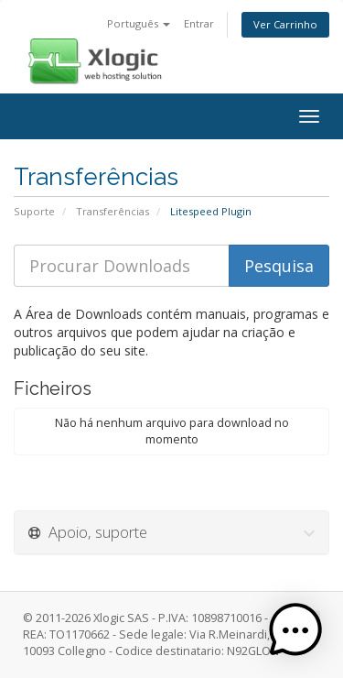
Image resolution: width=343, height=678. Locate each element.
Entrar (199, 23)
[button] (295, 630)
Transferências (112, 211)
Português (138, 23)
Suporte (34, 211)
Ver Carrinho (285, 24)
